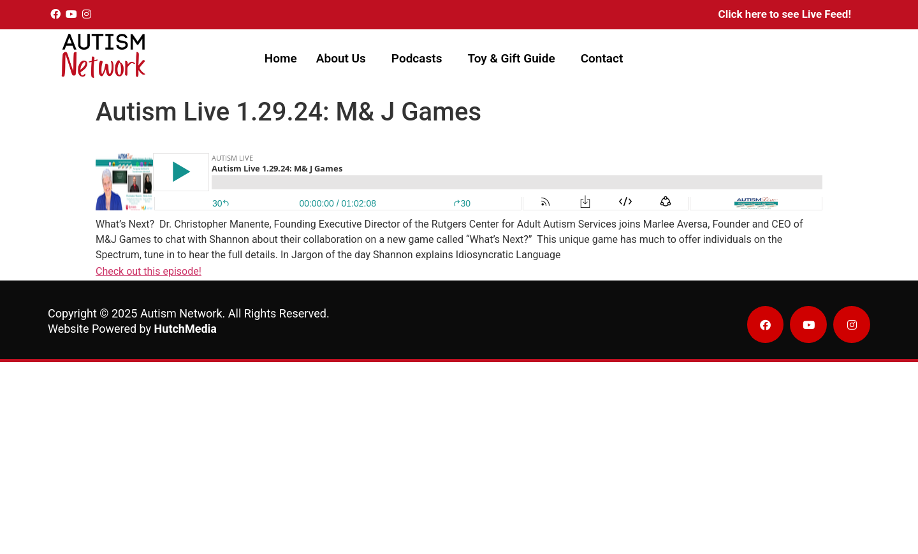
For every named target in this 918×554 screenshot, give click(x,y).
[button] (344, 58)
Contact (602, 58)
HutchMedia (185, 328)
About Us (341, 58)
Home (281, 58)
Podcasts (416, 58)
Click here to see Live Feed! (784, 14)
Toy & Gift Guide (511, 58)
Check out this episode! (148, 271)
